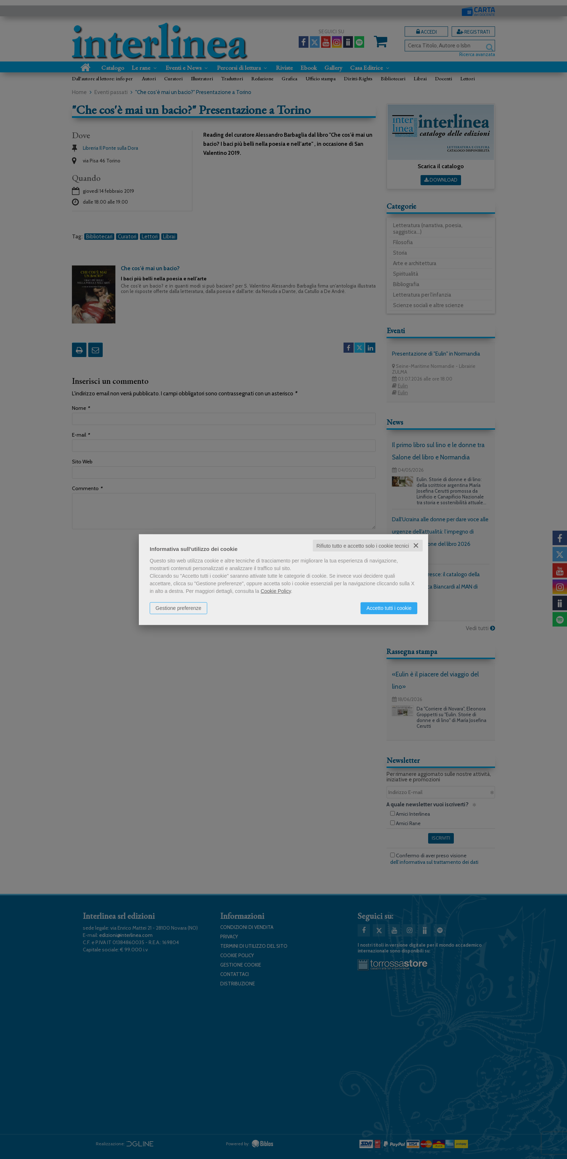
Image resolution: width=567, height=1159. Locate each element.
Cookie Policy (276, 591)
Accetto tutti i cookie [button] (389, 608)
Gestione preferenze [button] (178, 608)
